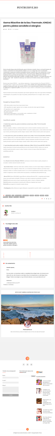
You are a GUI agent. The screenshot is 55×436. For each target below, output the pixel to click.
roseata (5, 197)
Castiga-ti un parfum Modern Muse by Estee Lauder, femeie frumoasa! (47, 391)
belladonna (18, 195)
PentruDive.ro (27, 8)
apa (13, 195)
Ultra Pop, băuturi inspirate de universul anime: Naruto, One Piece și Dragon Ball (47, 419)
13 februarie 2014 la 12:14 (12, 282)
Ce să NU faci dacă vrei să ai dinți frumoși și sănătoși (47, 410)
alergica (8, 195)
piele (47, 195)
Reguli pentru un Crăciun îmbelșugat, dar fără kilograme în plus (47, 401)
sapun (10, 197)
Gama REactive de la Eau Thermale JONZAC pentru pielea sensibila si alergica (10, 244)
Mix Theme (39, 432)
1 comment (15, 29)
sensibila (16, 197)
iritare (31, 195)
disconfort (25, 195)
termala (22, 197)
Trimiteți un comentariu (8, 284)
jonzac (37, 195)
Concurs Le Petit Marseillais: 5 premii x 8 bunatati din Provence (47, 382)
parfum (42, 195)
